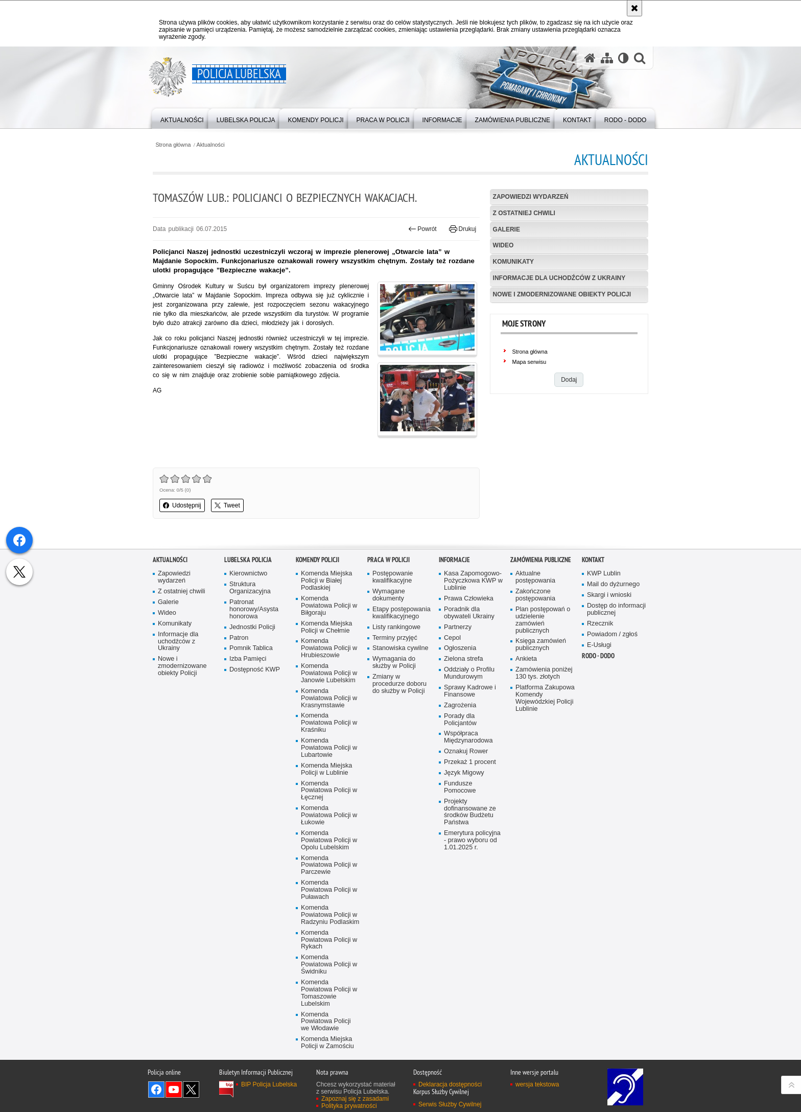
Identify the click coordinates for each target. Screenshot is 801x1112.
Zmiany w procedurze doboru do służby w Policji (399, 757)
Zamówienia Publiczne (540, 633)
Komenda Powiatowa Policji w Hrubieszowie (329, 721)
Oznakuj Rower (466, 824)
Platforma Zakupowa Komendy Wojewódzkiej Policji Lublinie (545, 771)
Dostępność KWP (254, 742)
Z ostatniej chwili (524, 213)
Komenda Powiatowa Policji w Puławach (329, 963)
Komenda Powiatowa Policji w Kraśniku (329, 795)
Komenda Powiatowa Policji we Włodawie (326, 1094)
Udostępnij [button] (182, 505)
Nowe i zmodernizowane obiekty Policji (562, 294)
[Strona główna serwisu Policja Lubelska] (590, 58)
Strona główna (173, 145)
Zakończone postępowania (535, 668)
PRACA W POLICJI (388, 633)
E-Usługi (599, 717)
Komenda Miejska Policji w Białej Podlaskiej (326, 653)
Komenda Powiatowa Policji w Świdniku (329, 1037)
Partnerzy (458, 700)
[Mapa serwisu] (607, 58)
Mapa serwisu (529, 362)
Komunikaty (513, 261)
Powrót (422, 229)
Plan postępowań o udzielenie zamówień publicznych (542, 693)
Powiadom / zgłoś (612, 707)
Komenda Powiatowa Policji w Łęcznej (329, 863)
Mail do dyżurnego (613, 657)
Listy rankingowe (396, 700)
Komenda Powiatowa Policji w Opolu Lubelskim (329, 912)
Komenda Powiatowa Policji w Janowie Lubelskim (329, 746)
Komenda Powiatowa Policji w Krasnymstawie (329, 770)
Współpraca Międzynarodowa (468, 810)
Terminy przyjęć (394, 710)
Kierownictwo (248, 646)
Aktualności (211, 145)
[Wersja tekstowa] (623, 58)
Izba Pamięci (247, 732)
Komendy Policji (317, 633)
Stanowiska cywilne (400, 721)
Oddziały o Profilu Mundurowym (469, 746)
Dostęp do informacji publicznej (616, 682)
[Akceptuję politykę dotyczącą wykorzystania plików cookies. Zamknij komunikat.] (634, 8)
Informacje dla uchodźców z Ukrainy (559, 278)
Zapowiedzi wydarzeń (531, 196)
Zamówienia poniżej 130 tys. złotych (544, 746)
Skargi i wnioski (609, 668)
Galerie (506, 229)
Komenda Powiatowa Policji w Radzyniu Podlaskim (330, 987)
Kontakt (593, 633)
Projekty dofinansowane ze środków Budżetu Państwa (470, 885)
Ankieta (526, 732)
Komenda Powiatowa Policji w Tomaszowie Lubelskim (329, 1066)
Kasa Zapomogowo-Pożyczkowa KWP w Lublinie (473, 653)
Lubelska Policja (248, 633)
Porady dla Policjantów (460, 792)
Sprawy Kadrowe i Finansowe (470, 764)
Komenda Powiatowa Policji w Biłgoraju (329, 678)
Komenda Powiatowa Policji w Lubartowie (329, 820)
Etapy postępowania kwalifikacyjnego (401, 685)
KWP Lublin (604, 646)
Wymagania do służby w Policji (394, 736)
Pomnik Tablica (251, 721)
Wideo (503, 245)
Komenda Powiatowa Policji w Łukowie (329, 888)
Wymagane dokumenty (388, 668)
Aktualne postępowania (535, 650)
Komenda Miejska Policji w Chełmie (326, 700)
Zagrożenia (460, 778)
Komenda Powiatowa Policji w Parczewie (329, 938)
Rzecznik (600, 696)
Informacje (454, 633)
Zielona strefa (463, 732)
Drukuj (462, 229)
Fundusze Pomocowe (460, 860)
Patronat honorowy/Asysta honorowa (253, 681)
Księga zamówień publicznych (540, 718)
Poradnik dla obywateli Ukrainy (469, 685)
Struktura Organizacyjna (250, 661)
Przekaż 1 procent (470, 835)
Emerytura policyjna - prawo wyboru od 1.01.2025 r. (472, 913)
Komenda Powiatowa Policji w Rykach (329, 1012)
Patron (238, 710)
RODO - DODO (598, 729)
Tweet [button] (227, 505)
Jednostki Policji (252, 700)
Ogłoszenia (460, 721)
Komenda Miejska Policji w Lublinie (326, 842)
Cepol (452, 710)
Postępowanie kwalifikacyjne (392, 650)
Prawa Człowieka (468, 671)
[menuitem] (182, 118)
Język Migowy (464, 846)
